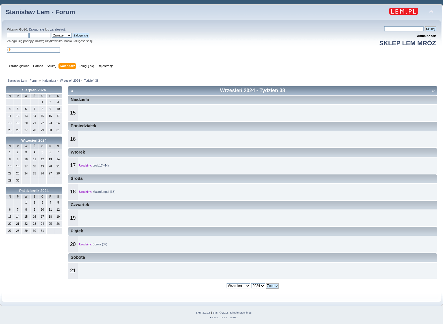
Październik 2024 (34, 191)
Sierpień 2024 (34, 90)
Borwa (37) (100, 244)
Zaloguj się (36, 29)
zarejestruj (57, 29)
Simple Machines (240, 312)
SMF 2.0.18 (203, 312)
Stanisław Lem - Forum (40, 12)
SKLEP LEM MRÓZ (407, 43)
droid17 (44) (101, 165)
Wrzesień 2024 (33, 140)
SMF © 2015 (221, 312)
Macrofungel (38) (104, 191)
